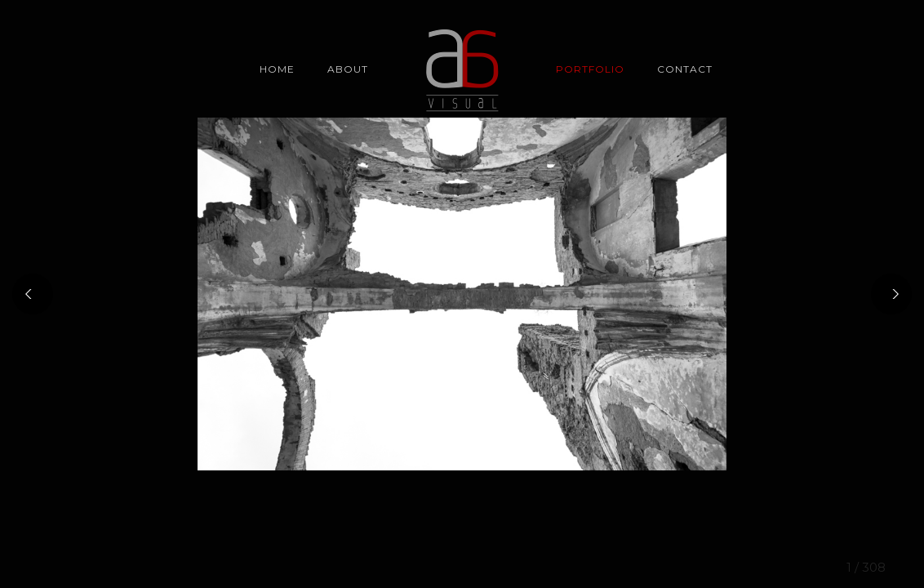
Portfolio (590, 69)
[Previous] (32, 294)
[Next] (891, 294)
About (347, 69)
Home (277, 69)
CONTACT (685, 69)
